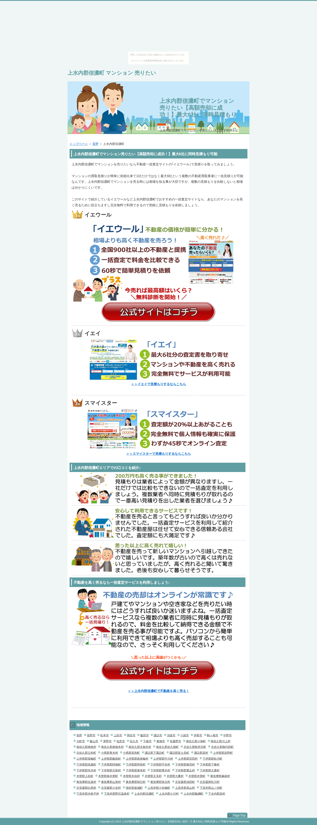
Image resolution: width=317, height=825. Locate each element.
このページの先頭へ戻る (237, 815)
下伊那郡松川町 (212, 758)
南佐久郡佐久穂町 (167, 746)
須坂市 (171, 735)
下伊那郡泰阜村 (136, 770)
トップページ (79, 144)
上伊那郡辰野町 (223, 752)
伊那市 (198, 735)
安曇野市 (175, 741)
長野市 (91, 735)
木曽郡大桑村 (175, 776)
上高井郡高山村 (185, 787)
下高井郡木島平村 (87, 793)
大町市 (80, 741)
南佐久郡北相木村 (140, 746)
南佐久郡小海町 (196, 741)
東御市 (160, 741)
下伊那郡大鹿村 (210, 770)
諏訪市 (158, 735)
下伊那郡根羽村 (185, 764)
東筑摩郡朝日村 (136, 782)
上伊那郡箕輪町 (86, 758)
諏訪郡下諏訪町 (155, 752)
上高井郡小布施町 (159, 787)
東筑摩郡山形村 (111, 782)
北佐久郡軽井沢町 (195, 746)
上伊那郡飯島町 (111, 758)
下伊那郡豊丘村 (185, 770)
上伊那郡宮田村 (188, 758)
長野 (95, 144)
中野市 (227, 735)
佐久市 (134, 741)
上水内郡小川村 (169, 793)
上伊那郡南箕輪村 (137, 758)
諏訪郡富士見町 (179, 752)
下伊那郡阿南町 (111, 764)
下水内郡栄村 (216, 793)
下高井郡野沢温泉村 (116, 793)
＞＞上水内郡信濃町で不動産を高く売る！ (158, 691)
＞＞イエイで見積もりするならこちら (158, 384)
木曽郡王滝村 (153, 776)
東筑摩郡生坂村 (86, 782)
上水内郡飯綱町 (193, 793)
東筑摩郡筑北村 (160, 782)
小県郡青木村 (109, 752)
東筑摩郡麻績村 (220, 776)
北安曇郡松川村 (210, 782)
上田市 (118, 735)
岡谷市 (131, 735)
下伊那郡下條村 (210, 764)
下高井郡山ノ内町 (211, 787)
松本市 (104, 735)
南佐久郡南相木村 (112, 746)
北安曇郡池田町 (185, 782)
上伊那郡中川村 (163, 758)
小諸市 (184, 735)
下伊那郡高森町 (86, 764)
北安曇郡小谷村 (111, 787)
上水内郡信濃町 (144, 793)
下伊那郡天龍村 (111, 770)
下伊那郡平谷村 (160, 764)
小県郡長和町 (131, 752)
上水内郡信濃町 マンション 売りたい (112, 73)
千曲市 (147, 741)
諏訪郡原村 (201, 752)
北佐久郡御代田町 (222, 746)
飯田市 (144, 735)
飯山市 (94, 741)
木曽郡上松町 (84, 776)
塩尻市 (120, 741)
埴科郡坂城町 (134, 787)
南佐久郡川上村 (220, 741)
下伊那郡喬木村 (160, 770)
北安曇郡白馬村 (86, 787)
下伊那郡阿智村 (136, 764)
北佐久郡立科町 (86, 752)
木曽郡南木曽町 (108, 776)
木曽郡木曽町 (196, 776)
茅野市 (107, 741)
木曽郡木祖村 (131, 776)
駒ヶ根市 (212, 735)
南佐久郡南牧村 (86, 746)
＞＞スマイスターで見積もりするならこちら (158, 453)
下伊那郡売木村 (86, 770)
